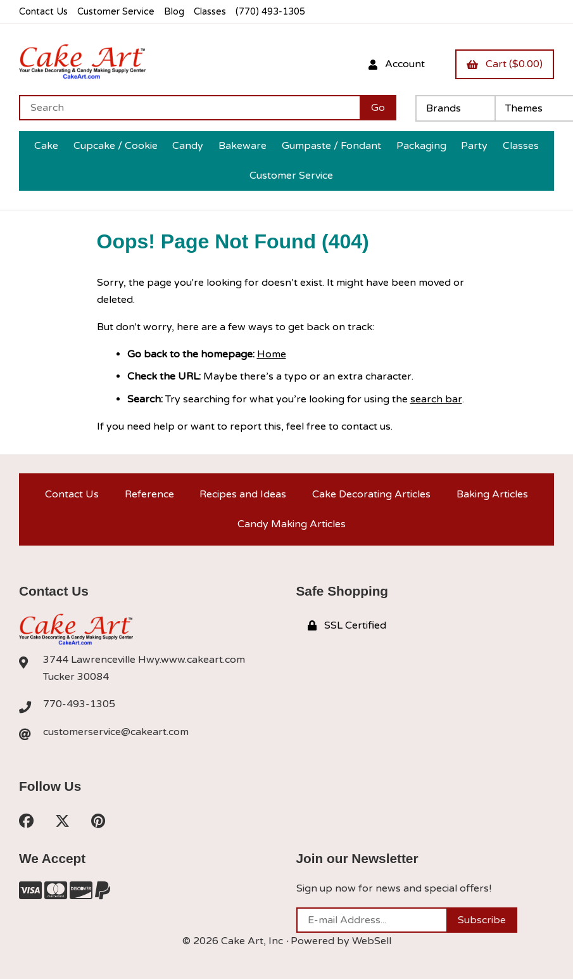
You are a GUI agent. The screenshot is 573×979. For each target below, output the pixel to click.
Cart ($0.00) (505, 64)
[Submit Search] (378, 107)
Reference (149, 494)
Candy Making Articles (291, 524)
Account (396, 64)
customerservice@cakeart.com (116, 732)
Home (271, 354)
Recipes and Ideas (242, 494)
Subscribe (482, 920)
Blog (174, 11)
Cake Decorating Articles (371, 494)
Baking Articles (492, 494)
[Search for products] (189, 107)
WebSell (371, 941)
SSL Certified (347, 625)
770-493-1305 (79, 704)
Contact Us (43, 11)
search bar (436, 399)
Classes (210, 11)
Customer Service (115, 11)
